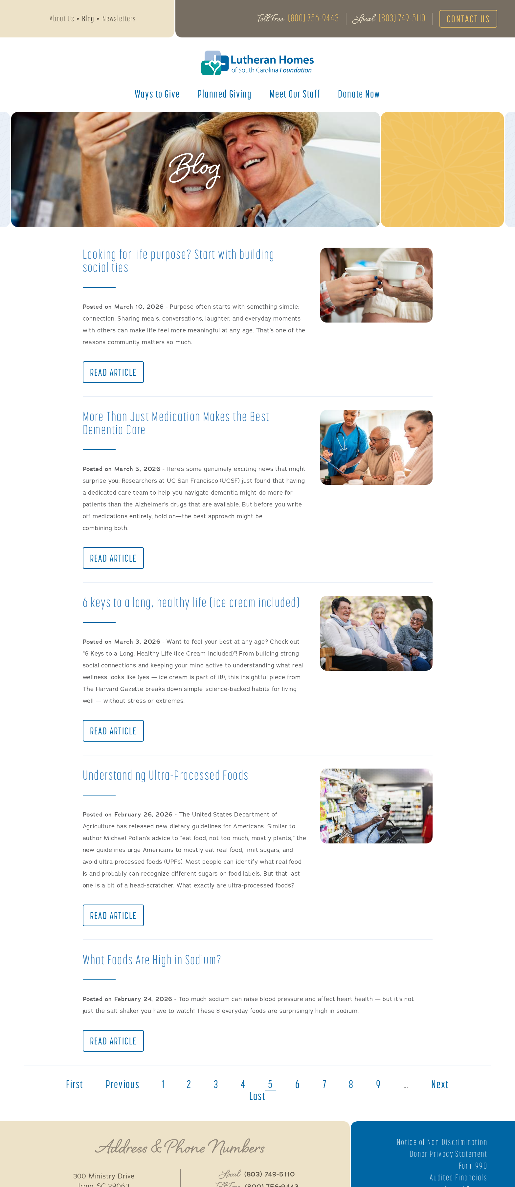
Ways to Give (157, 93)
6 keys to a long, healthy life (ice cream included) (191, 602)
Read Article (113, 372)
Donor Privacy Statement (448, 1154)
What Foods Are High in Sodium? (152, 959)
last (257, 1096)
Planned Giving (225, 93)
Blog (88, 18)
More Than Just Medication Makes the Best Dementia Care (176, 423)
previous (123, 1084)
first (75, 1084)
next (440, 1084)
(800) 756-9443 (313, 18)
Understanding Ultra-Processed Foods (166, 775)
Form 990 (473, 1165)
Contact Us (468, 18)
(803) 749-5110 (402, 18)
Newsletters (119, 18)
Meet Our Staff (295, 93)
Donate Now (359, 93)
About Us (62, 18)
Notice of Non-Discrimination (442, 1142)
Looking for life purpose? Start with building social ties (179, 261)
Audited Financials (458, 1177)
